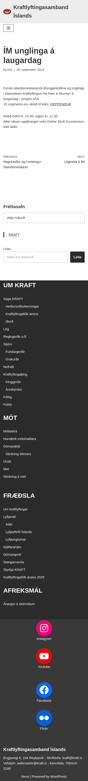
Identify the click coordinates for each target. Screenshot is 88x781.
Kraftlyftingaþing (15, 374)
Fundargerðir (15, 352)
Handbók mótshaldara (19, 439)
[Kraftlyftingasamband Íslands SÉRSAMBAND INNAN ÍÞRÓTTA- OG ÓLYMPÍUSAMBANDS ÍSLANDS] (44, 11)
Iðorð (9, 321)
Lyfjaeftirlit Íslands (19, 532)
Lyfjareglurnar (16, 539)
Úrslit (7, 461)
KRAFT (14, 234)
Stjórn (7, 344)
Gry (9, 69)
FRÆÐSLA (19, 495)
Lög (6, 329)
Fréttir (7, 404)
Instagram (44, 639)
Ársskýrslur (14, 389)
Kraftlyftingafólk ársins (22, 314)
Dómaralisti (11, 446)
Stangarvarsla (13, 562)
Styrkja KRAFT (14, 569)
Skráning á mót (14, 476)
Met (6, 469)
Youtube (44, 667)
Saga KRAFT (13, 299)
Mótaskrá (10, 431)
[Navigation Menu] (8, 28)
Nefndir (8, 367)
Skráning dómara (18, 454)
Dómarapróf (12, 554)
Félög (7, 397)
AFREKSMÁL (23, 590)
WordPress (58, 776)
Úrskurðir (12, 359)
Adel (9, 524)
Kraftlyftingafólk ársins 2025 (23, 577)
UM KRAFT (19, 285)
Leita (7, 249)
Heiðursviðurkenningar (22, 306)
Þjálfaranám (12, 547)
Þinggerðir (13, 382)
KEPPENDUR (60, 104)
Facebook (44, 700)
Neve (25, 776)
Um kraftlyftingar (15, 509)
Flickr (44, 728)
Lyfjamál (9, 517)
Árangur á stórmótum (19, 604)
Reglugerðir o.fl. (15, 336)
